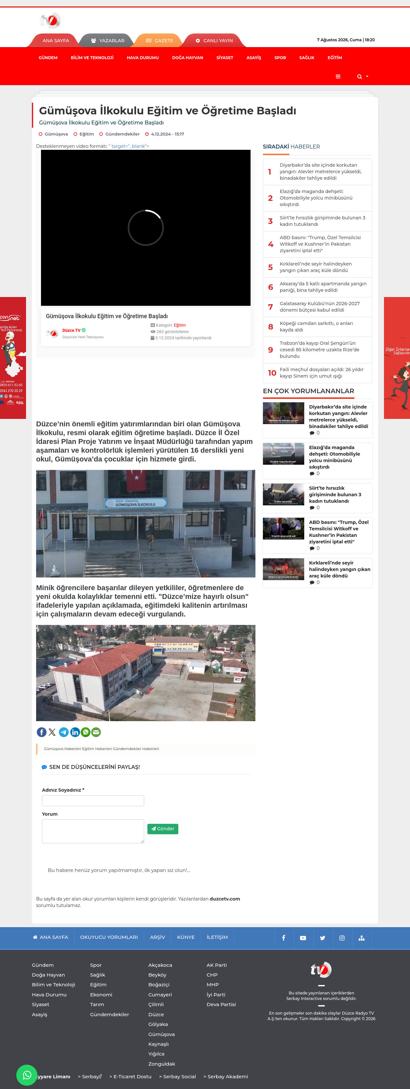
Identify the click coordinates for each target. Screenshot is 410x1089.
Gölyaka (158, 1024)
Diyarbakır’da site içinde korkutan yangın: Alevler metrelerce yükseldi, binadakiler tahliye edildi (338, 416)
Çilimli (156, 1004)
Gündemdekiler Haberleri (136, 748)
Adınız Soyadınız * (63, 790)
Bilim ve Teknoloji (92, 57)
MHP (213, 984)
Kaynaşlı (158, 1044)
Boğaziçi (159, 984)
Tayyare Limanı (51, 1076)
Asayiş (254, 57)
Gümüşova (161, 1034)
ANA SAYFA (56, 41)
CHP (212, 975)
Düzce (156, 1014)
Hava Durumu (143, 57)
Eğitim (335, 57)
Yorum (50, 814)
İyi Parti (216, 995)
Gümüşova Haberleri (62, 748)
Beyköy (157, 975)
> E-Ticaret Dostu (130, 1076)
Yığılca (156, 1054)
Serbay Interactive (304, 998)
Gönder (162, 829)
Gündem (48, 57)
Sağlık (306, 57)
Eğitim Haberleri (97, 748)
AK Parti (217, 965)
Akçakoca (160, 965)
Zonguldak (161, 1064)
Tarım (97, 1004)
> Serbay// (90, 1076)
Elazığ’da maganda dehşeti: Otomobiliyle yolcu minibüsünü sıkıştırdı (334, 457)
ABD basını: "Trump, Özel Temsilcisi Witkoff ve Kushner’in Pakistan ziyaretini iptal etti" (339, 532)
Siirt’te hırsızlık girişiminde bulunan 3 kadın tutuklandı (335, 494)
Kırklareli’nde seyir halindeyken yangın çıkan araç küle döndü (340, 569)
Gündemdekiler (109, 1014)
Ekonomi (101, 995)
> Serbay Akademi (225, 1076)
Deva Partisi (221, 1004)
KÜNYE (186, 937)
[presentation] (196, 806)
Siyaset (224, 57)
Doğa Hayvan (187, 57)
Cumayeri (160, 995)
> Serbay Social (177, 1076)
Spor (280, 57)
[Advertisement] (146, 387)
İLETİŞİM (217, 937)
